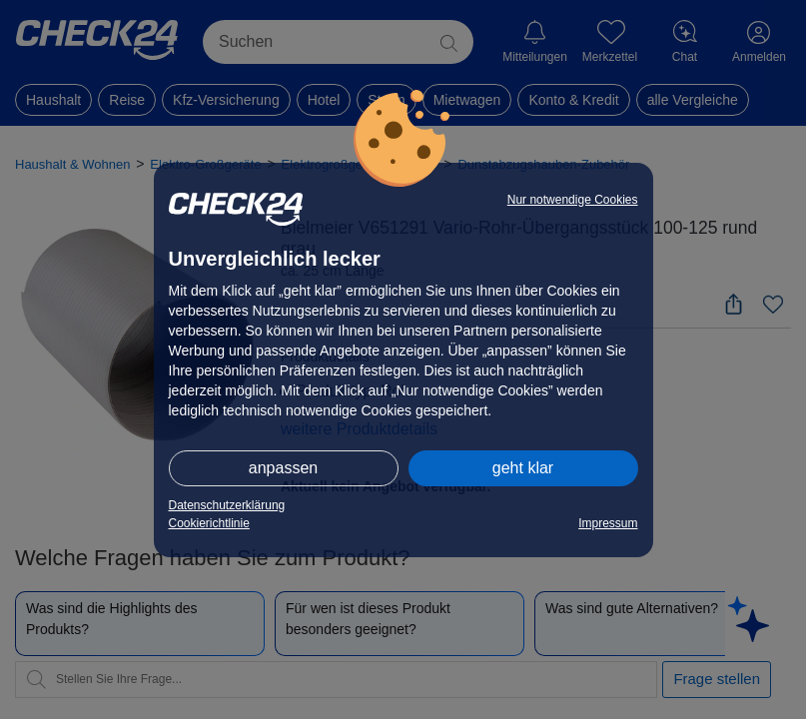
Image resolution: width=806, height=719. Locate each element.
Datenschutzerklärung (227, 505)
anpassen (283, 467)
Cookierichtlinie (209, 523)
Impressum (607, 523)
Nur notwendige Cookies (572, 200)
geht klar (522, 467)
